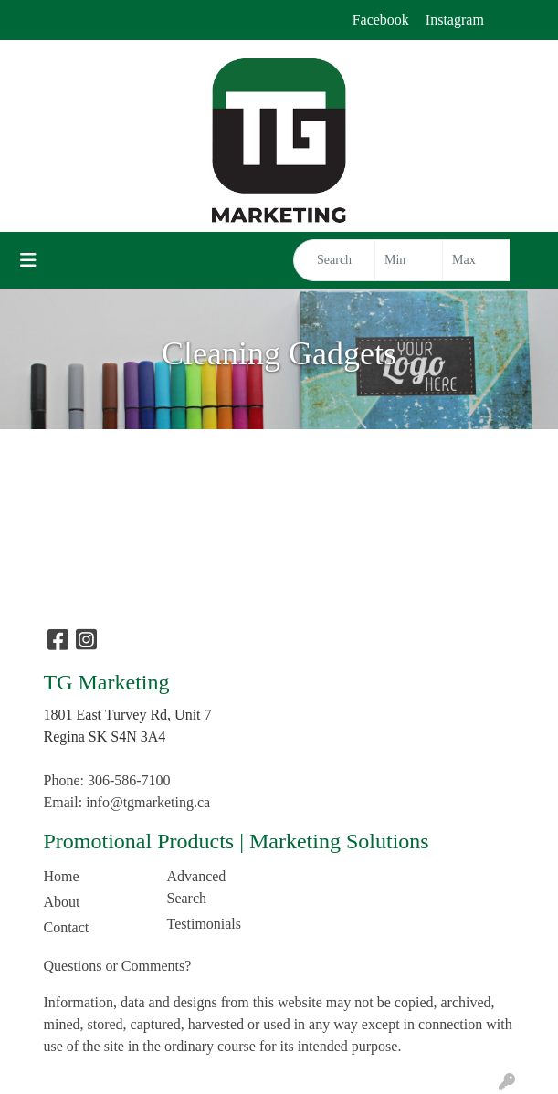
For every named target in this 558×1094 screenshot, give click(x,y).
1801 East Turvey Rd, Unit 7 (128, 714)
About (62, 902)
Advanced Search (196, 887)
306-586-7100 (129, 780)
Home (61, 876)
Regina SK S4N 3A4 (105, 736)
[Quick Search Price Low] (408, 260)
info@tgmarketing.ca (148, 802)
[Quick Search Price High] (476, 260)
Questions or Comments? (118, 965)
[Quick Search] (334, 260)
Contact (66, 927)
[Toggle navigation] (28, 260)
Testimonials (204, 923)
